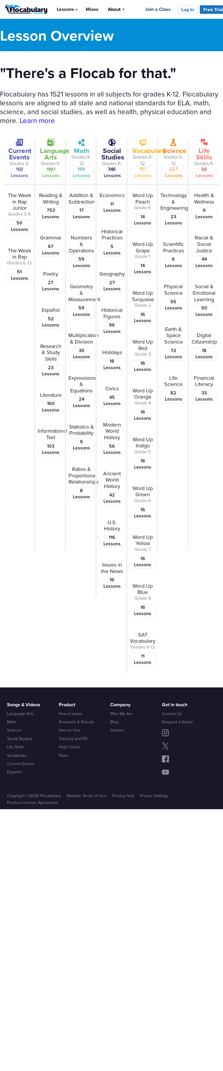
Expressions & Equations (82, 391)
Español (50, 317)
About (114, 9)
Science (14, 730)
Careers (117, 730)
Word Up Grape (143, 258)
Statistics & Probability (81, 437)
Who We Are (121, 714)
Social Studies (19, 739)
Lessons (65, 9)
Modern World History (112, 438)
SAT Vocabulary (143, 648)
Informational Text (52, 441)
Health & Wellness (204, 205)
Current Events (20, 764)
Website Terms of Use (86, 796)
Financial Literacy (204, 388)
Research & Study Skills (50, 360)
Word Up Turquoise (143, 306)
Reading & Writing (50, 205)
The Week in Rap (19, 264)
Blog (114, 722)
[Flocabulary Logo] (23, 9)
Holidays (112, 360)
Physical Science (173, 297)
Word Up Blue (143, 599)
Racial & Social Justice (204, 251)
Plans (63, 755)
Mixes (92, 9)
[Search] (134, 9)
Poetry (50, 281)
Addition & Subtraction (81, 205)
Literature (50, 402)
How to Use (69, 730)
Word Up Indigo (143, 453)
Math (11, 722)
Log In (187, 9)
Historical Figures (112, 320)
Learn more (37, 120)
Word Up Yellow (143, 551)
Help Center (70, 747)
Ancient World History (112, 487)
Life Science (173, 388)
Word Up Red (143, 355)
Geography (112, 281)
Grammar (50, 245)
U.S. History (112, 533)
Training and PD (73, 739)
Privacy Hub (123, 796)
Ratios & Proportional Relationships (82, 483)
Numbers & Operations (81, 251)
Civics (112, 396)
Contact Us (172, 714)
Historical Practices (112, 242)
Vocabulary (17, 755)
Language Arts (20, 714)
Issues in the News (112, 575)
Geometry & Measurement (82, 300)
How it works (70, 714)
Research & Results (77, 722)
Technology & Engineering (174, 209)
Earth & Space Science (173, 343)
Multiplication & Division (82, 346)
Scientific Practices (173, 254)
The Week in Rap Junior (19, 212)
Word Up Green (143, 502)
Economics (112, 202)
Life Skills (15, 747)
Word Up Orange (143, 404)
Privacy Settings (154, 796)
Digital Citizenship (204, 346)
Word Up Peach (143, 209)
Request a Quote (177, 722)
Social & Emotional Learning (204, 300)
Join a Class (158, 9)
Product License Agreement (32, 802)
